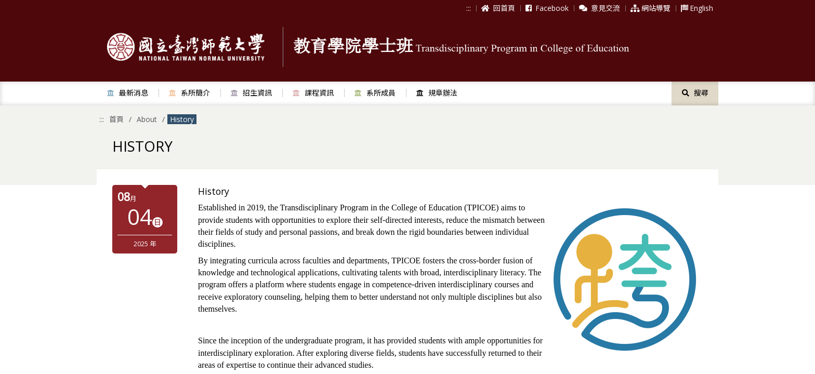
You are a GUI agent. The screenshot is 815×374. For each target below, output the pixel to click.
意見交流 (599, 8)
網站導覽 (650, 8)
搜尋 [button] (695, 93)
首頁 (116, 119)
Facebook (547, 8)
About (147, 119)
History (182, 119)
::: (468, 8)
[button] (128, 93)
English (697, 8)
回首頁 (498, 8)
